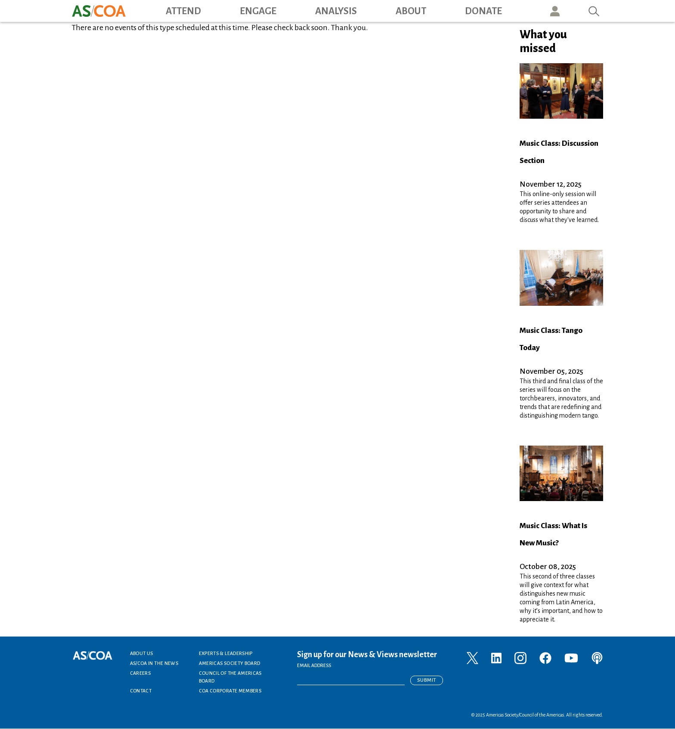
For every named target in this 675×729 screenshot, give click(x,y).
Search (594, 11)
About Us (141, 653)
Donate (483, 11)
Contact (141, 690)
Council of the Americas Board (230, 677)
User (554, 11)
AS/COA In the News (154, 663)
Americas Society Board (229, 663)
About (411, 11)
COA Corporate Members (230, 690)
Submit (426, 680)
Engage (258, 11)
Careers (140, 673)
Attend (183, 11)
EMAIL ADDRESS (314, 665)
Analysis (336, 11)
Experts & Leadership (226, 653)
